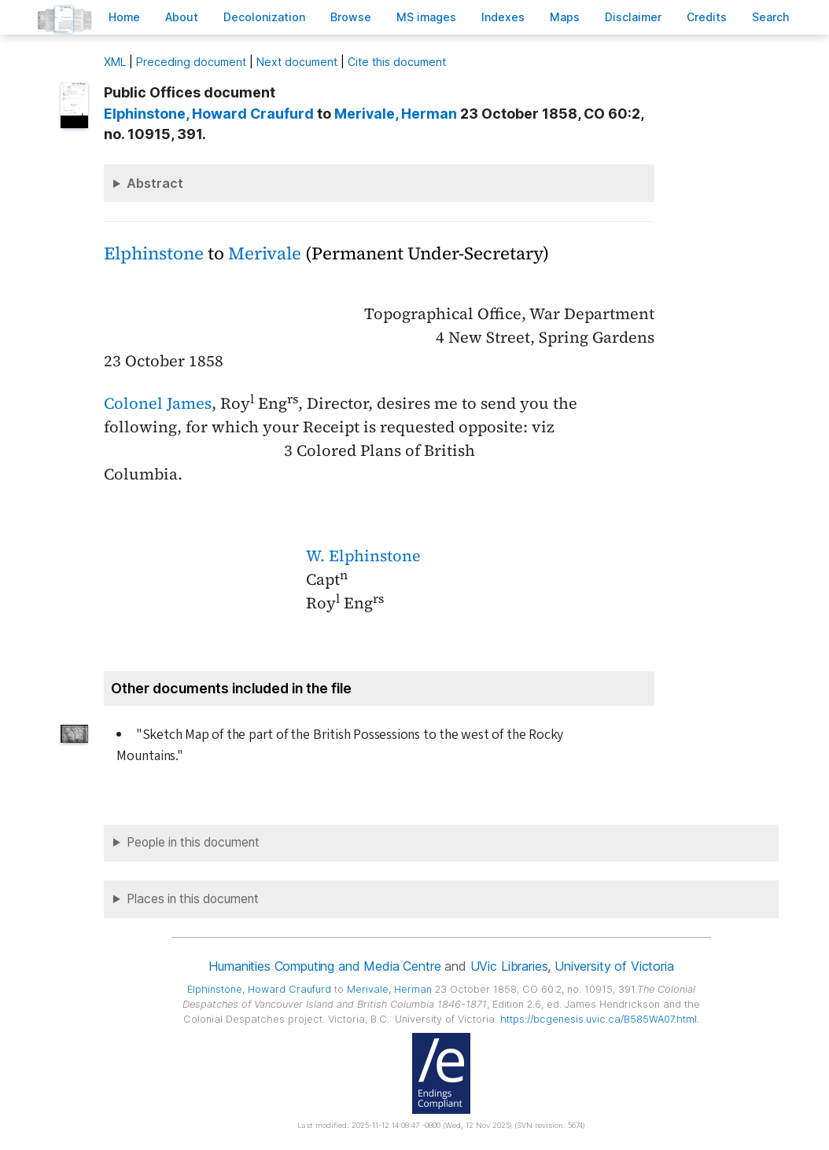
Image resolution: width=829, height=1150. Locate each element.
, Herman (395, 113)
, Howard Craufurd (209, 113)
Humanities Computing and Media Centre (324, 966)
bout (181, 17)
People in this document (193, 842)
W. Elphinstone (363, 556)
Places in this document (193, 898)
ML (115, 61)
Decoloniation (264, 17)
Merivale (264, 253)
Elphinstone (154, 253)
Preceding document (191, 61)
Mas (565, 17)
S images (426, 17)
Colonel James (158, 403)
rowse (350, 17)
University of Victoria (614, 966)
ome (124, 17)
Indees (503, 17)
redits (707, 17)
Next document (296, 61)
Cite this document (397, 61)
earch (771, 17)
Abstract (155, 183)
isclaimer (633, 17)
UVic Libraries (509, 966)
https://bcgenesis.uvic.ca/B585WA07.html (598, 1019)
